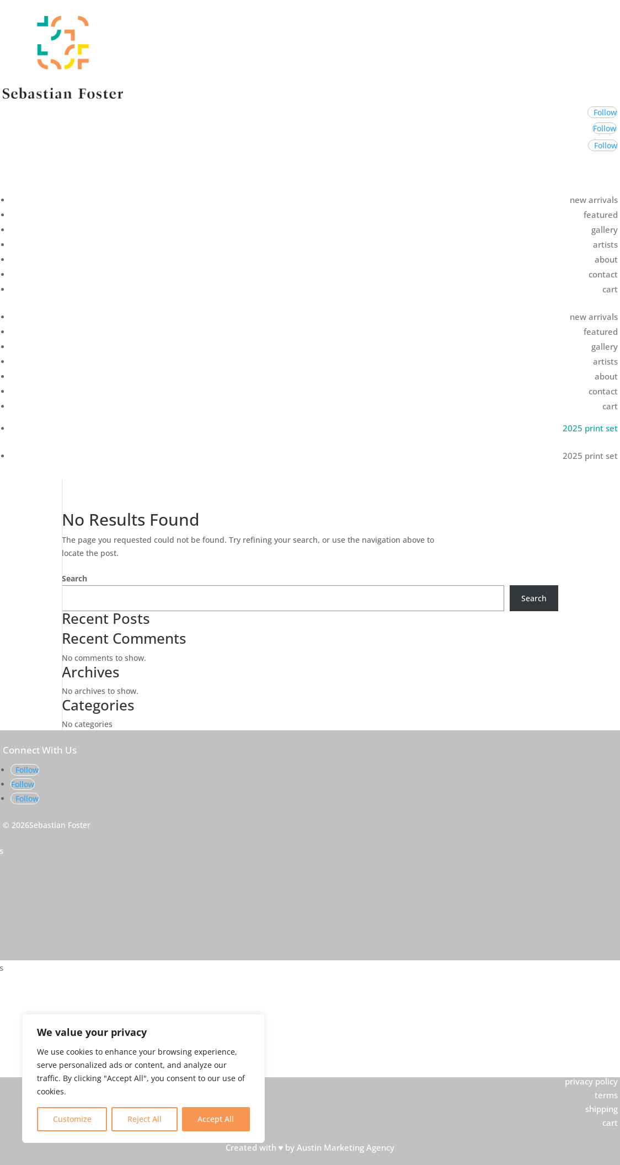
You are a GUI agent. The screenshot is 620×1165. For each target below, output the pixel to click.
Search (74, 578)
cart (610, 289)
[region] (143, 1078)
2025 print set (590, 428)
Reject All (144, 1119)
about (606, 259)
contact (603, 274)
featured (601, 214)
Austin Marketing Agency (345, 1147)
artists (605, 244)
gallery (604, 229)
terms (606, 1094)
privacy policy (591, 1081)
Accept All (215, 1119)
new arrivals (594, 199)
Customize (72, 1119)
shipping (601, 1108)
